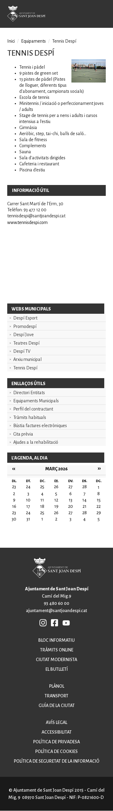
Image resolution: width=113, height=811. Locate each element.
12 (56, 500)
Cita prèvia (23, 434)
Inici (11, 41)
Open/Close (104, 14)
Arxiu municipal (27, 359)
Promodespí (24, 326)
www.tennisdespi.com (27, 222)
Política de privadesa (56, 741)
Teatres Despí (26, 343)
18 (42, 506)
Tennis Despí (25, 367)
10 (28, 500)
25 (42, 512)
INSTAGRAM (43, 622)
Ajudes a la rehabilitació (35, 442)
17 (28, 506)
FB (54, 622)
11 (42, 500)
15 (99, 500)
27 (70, 512)
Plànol (56, 686)
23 (14, 512)
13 (70, 500)
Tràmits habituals (29, 417)
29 (98, 512)
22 (98, 506)
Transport (56, 695)
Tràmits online (56, 649)
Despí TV (21, 351)
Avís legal (56, 722)
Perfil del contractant (33, 409)
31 (28, 519)
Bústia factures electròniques (40, 425)
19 (56, 506)
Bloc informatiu (56, 640)
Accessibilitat (57, 732)
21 (84, 506)
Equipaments (33, 41)
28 (84, 512)
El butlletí (57, 669)
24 (28, 512)
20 (70, 506)
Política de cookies (56, 751)
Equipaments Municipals (36, 400)
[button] (88, 81)
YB (66, 622)
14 (84, 500)
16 (14, 506)
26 (56, 512)
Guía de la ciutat (57, 705)
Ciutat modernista (56, 659)
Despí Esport (25, 318)
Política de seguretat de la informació (56, 761)
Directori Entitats (29, 392)
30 (14, 519)
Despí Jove (23, 334)
